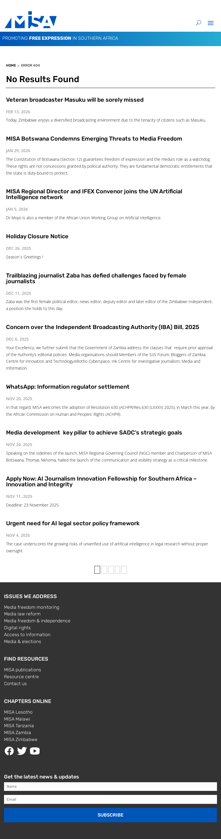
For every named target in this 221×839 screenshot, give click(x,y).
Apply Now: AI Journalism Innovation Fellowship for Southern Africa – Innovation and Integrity (101, 481)
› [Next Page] (117, 569)
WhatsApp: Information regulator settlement (67, 386)
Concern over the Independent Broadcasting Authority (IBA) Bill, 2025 (102, 327)
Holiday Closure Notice (37, 236)
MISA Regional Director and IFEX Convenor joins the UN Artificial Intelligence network (94, 194)
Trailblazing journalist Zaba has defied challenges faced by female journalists (96, 278)
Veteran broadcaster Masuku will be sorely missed (75, 99)
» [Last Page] (124, 569)
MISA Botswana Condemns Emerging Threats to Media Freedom (94, 138)
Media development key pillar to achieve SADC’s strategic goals (94, 432)
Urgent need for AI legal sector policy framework (73, 523)
